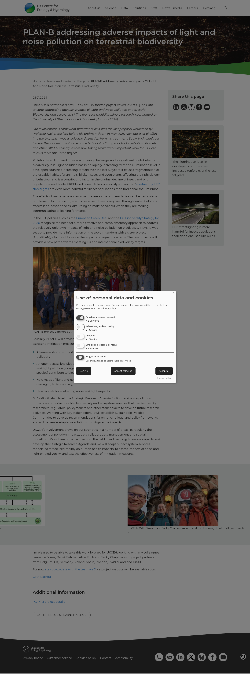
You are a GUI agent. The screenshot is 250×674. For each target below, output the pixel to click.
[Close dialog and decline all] (173, 293)
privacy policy (108, 308)
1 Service (91, 330)
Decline (83, 371)
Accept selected (123, 371)
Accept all (164, 371)
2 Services (92, 320)
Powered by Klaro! (165, 378)
